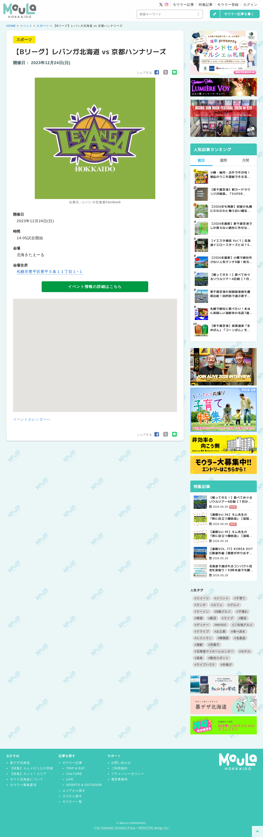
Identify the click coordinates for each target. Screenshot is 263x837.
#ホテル (244, 651)
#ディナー (202, 624)
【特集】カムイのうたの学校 (31, 768)
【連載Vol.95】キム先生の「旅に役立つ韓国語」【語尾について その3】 (230, 534)
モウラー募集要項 (23, 785)
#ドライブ (202, 631)
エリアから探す (74, 790)
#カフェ (216, 605)
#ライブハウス (205, 664)
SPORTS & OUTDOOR (84, 785)
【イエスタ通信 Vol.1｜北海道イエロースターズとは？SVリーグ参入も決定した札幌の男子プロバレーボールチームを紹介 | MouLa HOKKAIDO (231, 243)
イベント (26, 25)
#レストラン (203, 638)
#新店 (212, 618)
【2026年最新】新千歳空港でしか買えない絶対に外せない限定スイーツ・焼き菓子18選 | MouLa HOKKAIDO (231, 226)
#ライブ (227, 618)
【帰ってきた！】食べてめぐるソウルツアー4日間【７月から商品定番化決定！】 (230, 500)
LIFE (69, 779)
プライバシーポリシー (127, 774)
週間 (223, 160)
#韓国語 (223, 638)
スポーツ (43, 25)
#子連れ (242, 611)
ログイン (250, 4)
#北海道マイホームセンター (214, 651)
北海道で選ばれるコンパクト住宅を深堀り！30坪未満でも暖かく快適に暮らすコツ (231, 568)
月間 (245, 160)
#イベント (221, 598)
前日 (201, 160)
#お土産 (220, 631)
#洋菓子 (213, 644)
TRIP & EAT (75, 768)
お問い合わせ (121, 762)
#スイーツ (202, 598)
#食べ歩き (238, 631)
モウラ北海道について (26, 779)
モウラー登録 (228, 4)
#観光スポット (218, 658)
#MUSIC (220, 624)
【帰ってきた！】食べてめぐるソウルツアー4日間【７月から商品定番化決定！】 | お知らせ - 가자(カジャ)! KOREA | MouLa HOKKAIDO (230, 277)
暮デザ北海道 (20, 762)
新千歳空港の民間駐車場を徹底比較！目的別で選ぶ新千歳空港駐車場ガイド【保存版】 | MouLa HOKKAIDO (230, 294)
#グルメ (233, 605)
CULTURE (74, 774)
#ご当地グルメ (242, 624)
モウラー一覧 (72, 801)
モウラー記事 (183, 4)
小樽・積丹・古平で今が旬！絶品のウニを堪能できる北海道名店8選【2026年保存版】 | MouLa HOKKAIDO (230, 174)
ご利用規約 (119, 768)
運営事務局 (119, 779)
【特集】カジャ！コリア (28, 774)
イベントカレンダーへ (32, 419)
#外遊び (226, 664)
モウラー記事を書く (239, 14)
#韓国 (199, 618)
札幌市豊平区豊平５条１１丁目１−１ (50, 272)
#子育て (239, 598)
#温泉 (199, 658)
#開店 (243, 618)
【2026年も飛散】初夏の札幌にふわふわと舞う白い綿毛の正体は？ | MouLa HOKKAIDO (231, 209)
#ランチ (200, 605)
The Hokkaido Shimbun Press (115, 827)
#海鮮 (199, 644)
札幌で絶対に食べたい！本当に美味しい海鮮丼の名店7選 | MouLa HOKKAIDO (230, 311)
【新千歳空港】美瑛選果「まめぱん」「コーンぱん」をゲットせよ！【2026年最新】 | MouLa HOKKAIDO (230, 328)
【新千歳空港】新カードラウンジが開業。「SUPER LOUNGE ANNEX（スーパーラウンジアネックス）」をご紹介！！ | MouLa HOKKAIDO (231, 191)
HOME (11, 25)
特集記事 (206, 4)
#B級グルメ (222, 611)
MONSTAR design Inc (153, 827)
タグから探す (72, 796)
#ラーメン (202, 611)
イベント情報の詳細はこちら (95, 287)
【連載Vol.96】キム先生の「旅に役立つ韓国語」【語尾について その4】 (230, 517)
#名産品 (239, 638)
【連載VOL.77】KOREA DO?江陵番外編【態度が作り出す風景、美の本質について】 (231, 551)
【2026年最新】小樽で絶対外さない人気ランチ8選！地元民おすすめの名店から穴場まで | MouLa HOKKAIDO (231, 260)
